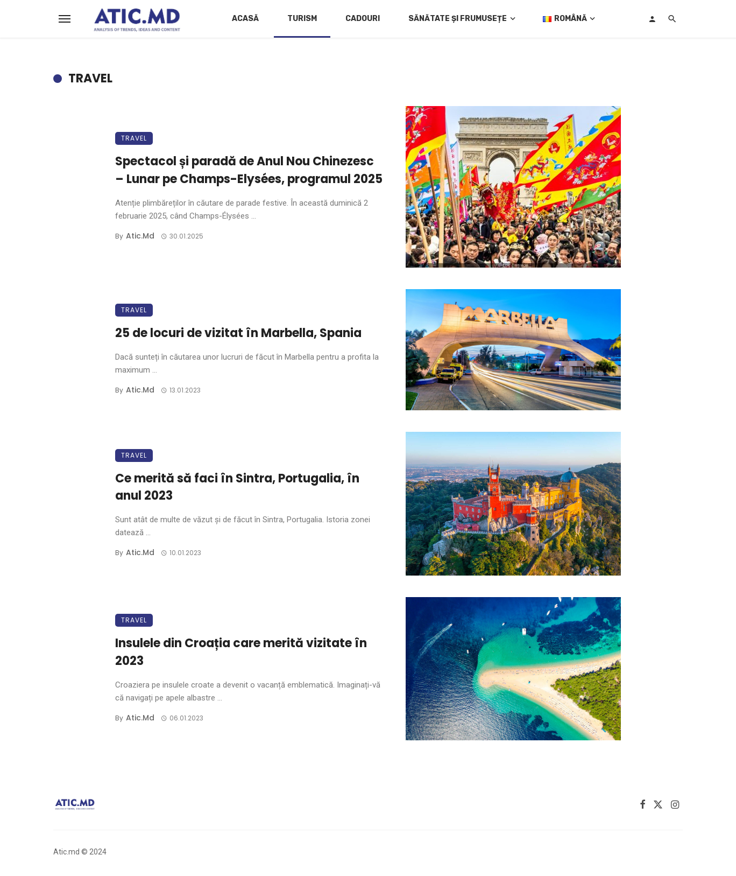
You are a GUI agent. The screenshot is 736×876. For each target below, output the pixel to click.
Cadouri (362, 18)
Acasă (245, 18)
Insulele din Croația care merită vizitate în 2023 (241, 652)
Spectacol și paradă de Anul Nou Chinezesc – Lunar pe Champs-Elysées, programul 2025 (249, 170)
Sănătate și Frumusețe (457, 18)
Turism (302, 18)
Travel (134, 138)
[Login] (652, 19)
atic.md (140, 235)
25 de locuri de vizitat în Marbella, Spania (238, 333)
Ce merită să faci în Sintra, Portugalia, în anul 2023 (237, 487)
